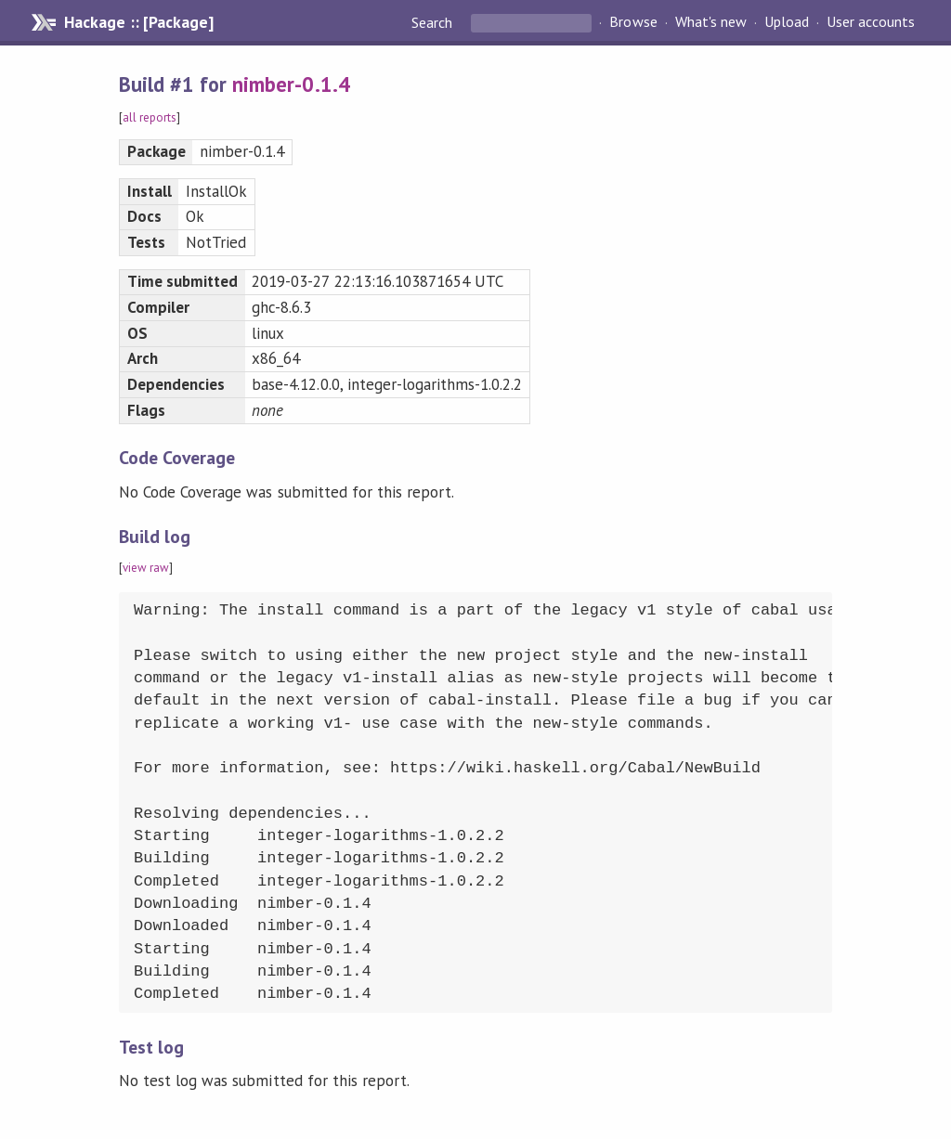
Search (433, 22)
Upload (786, 22)
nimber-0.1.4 (290, 84)
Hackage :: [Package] (138, 22)
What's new (711, 22)
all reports (149, 117)
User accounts (871, 22)
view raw (146, 568)
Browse (633, 22)
